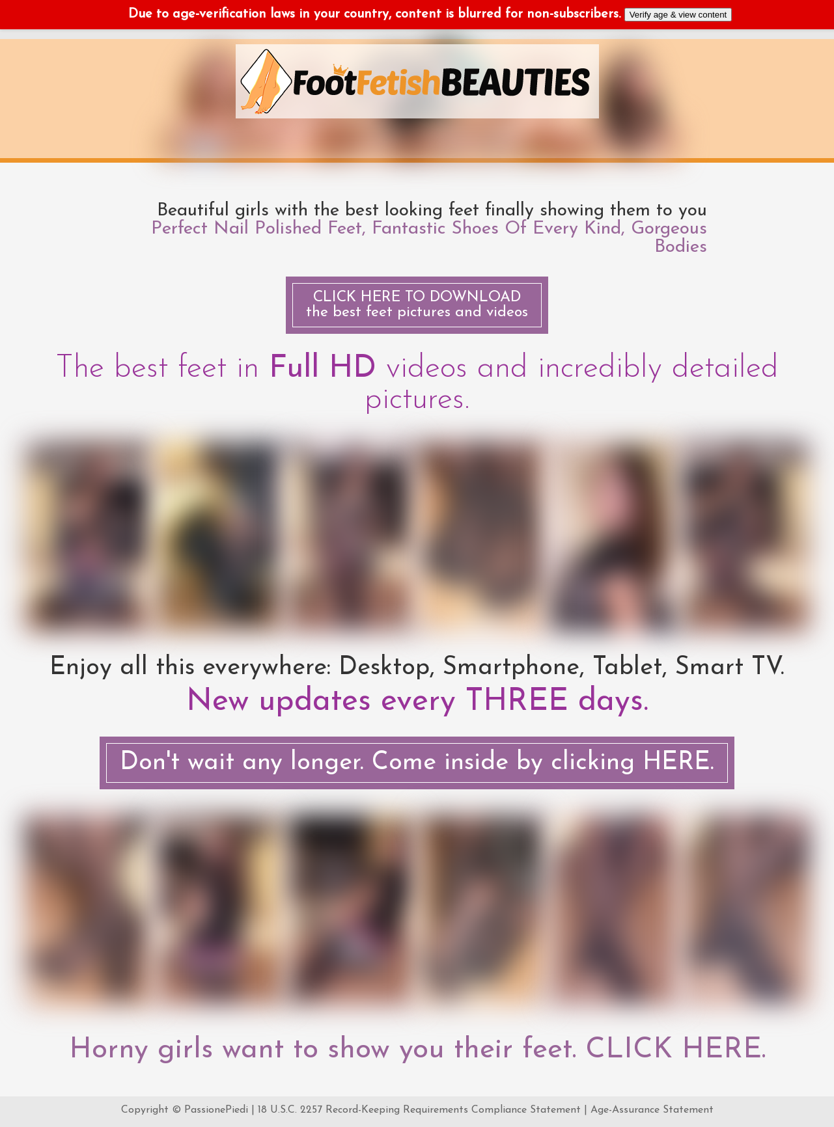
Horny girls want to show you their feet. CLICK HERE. (417, 1050)
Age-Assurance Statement (652, 1110)
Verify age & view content (678, 15)
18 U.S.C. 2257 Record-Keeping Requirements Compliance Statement (419, 1110)
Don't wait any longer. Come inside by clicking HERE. (417, 763)
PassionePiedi (216, 1110)
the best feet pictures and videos (417, 305)
